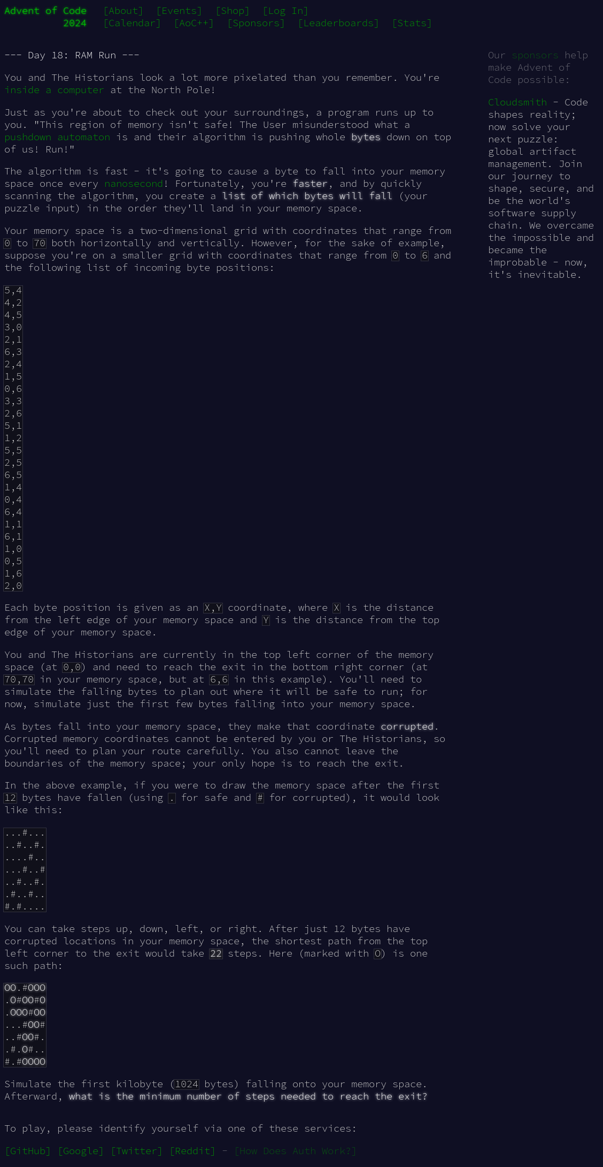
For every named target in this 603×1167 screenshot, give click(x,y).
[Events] (179, 10)
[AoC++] (193, 23)
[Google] (80, 1151)
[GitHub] (27, 1151)
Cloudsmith (517, 102)
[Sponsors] (256, 23)
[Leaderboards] (338, 23)
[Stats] (411, 23)
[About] (123, 10)
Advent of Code (45, 10)
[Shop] (232, 10)
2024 (75, 23)
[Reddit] (192, 1151)
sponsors (535, 55)
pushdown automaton (57, 137)
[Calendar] (132, 23)
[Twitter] (136, 1151)
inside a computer (54, 90)
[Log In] (285, 10)
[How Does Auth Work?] (295, 1151)
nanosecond (133, 183)
